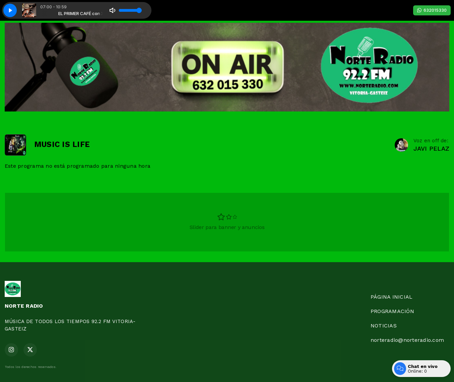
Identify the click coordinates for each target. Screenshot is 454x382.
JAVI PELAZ (431, 148)
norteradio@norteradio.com (407, 340)
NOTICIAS (384, 325)
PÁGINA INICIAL (391, 297)
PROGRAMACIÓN (392, 311)
